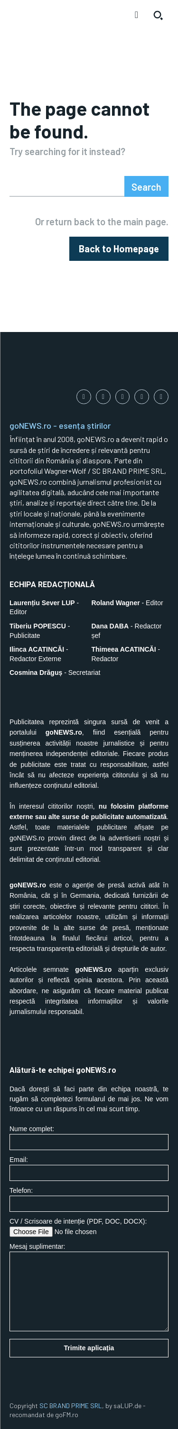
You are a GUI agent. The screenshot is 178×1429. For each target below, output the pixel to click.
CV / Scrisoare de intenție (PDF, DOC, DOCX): (89, 1227)
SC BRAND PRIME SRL (70, 1405)
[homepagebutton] (119, 249)
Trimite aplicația (89, 1348)
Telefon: (89, 1199)
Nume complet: (89, 1137)
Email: (89, 1168)
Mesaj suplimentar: (89, 1287)
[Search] (146, 186)
